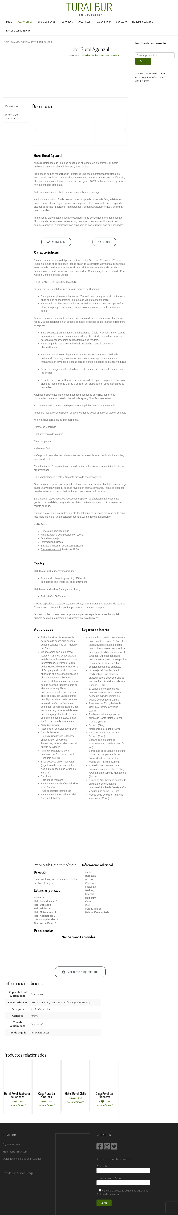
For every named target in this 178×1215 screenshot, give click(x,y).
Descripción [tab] (12, 106)
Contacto (121, 21)
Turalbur (89, 6)
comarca (15, 42)
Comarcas (67, 21)
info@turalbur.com (17, 1151)
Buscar (143, 61)
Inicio (9, 21)
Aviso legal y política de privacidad (22, 1158)
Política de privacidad (108, 1194)
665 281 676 (14, 1144)
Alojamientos (25, 21)
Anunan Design (25, 1173)
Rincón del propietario (18, 30)
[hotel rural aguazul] (80, 833)
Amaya (25, 42)
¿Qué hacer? (84, 21)
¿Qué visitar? (104, 21)
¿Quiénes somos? (47, 21)
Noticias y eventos (142, 21)
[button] (36, 129)
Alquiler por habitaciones (96, 55)
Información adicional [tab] (12, 116)
